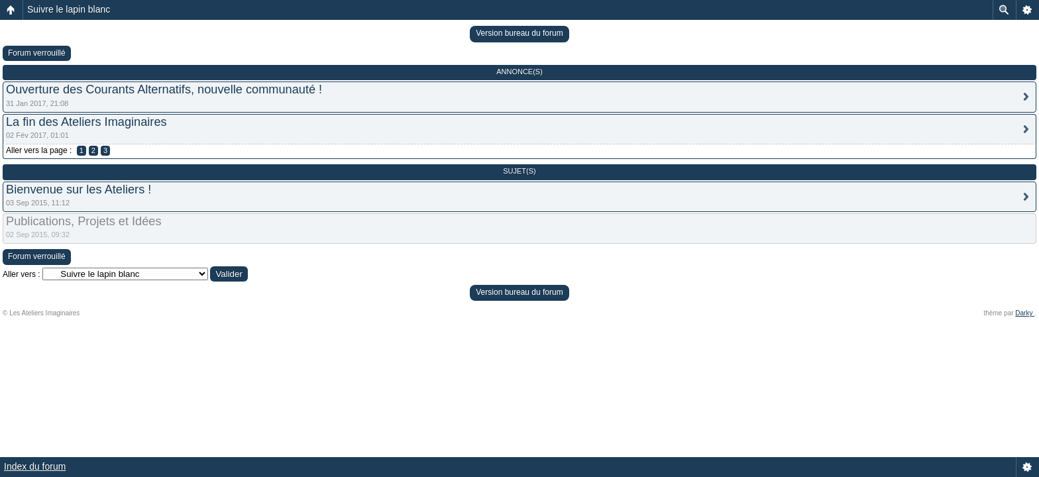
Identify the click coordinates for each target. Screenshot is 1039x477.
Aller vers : (21, 274)
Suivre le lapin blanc (68, 9)
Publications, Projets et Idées (84, 221)
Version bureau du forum (519, 33)
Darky (1024, 313)
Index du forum (35, 466)
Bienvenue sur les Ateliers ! (78, 189)
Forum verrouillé (37, 53)
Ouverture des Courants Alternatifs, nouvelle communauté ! (164, 89)
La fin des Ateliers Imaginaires (86, 122)
